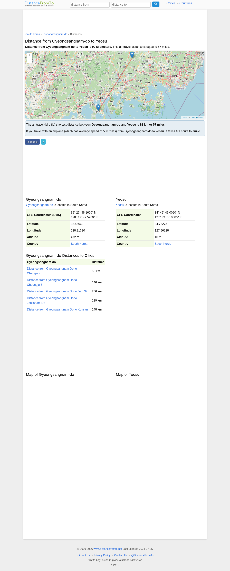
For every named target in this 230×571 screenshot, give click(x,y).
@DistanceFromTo (142, 555)
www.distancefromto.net (107, 548)
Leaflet (184, 117)
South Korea (79, 243)
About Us (84, 555)
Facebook (32, 142)
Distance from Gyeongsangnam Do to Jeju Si (57, 291)
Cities (171, 3)
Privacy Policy (102, 555)
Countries (185, 3)
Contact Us (120, 555)
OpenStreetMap (197, 117)
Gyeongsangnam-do (39, 205)
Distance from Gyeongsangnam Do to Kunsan (57, 309)
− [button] (30, 60)
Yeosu (120, 205)
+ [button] (30, 55)
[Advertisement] (115, 19)
